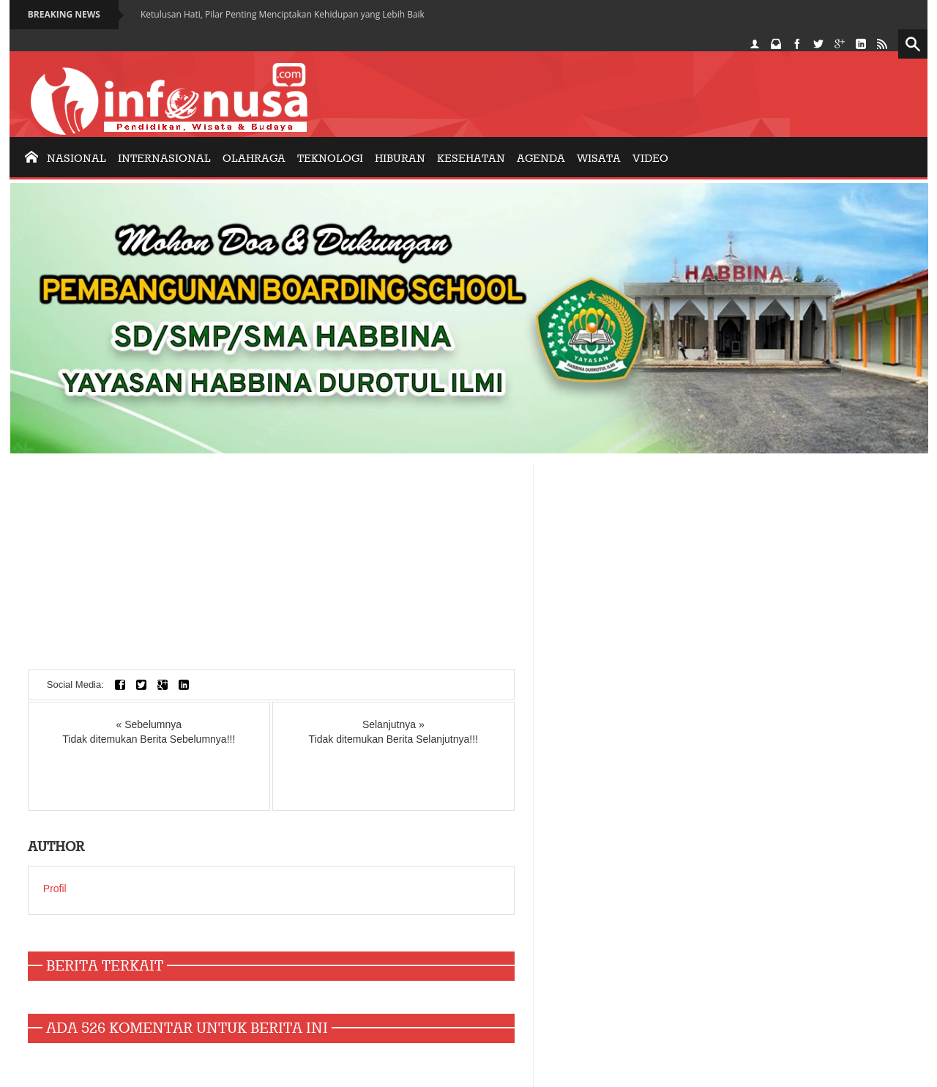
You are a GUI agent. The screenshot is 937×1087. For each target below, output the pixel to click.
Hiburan (400, 159)
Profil (55, 888)
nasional (76, 159)
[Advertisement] (271, 566)
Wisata (599, 159)
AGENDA (541, 159)
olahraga (254, 159)
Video (650, 159)
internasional (164, 159)
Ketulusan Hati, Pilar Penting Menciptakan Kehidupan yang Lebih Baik (283, 14)
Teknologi (330, 159)
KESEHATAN (471, 159)
